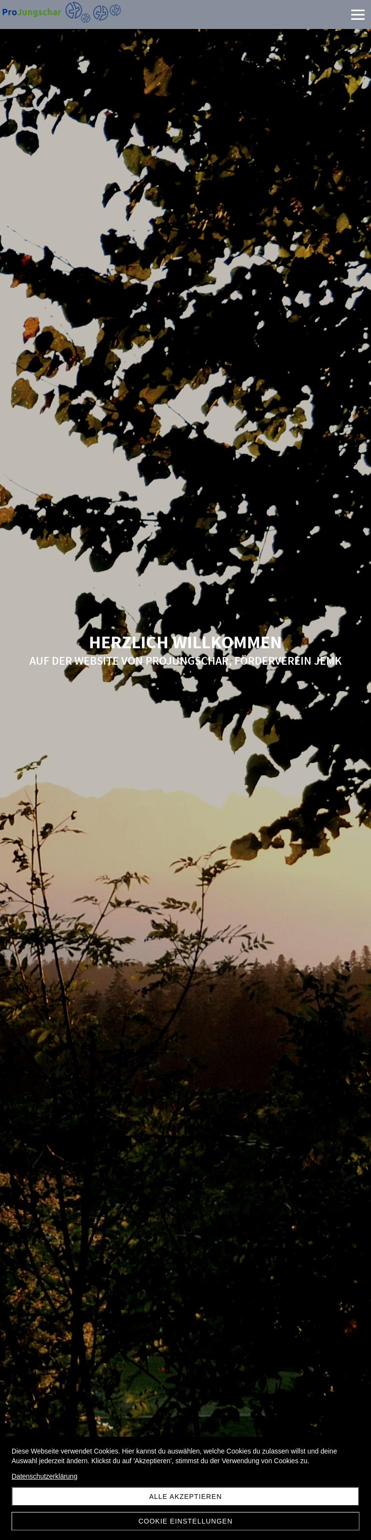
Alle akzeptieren (185, 1496)
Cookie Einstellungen (185, 1521)
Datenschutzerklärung (44, 1476)
